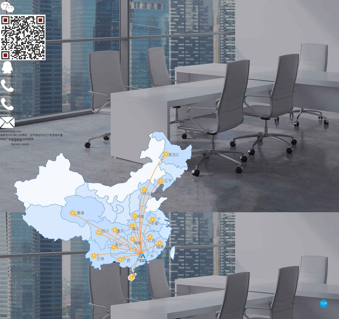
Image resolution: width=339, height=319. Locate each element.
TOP (323, 303)
